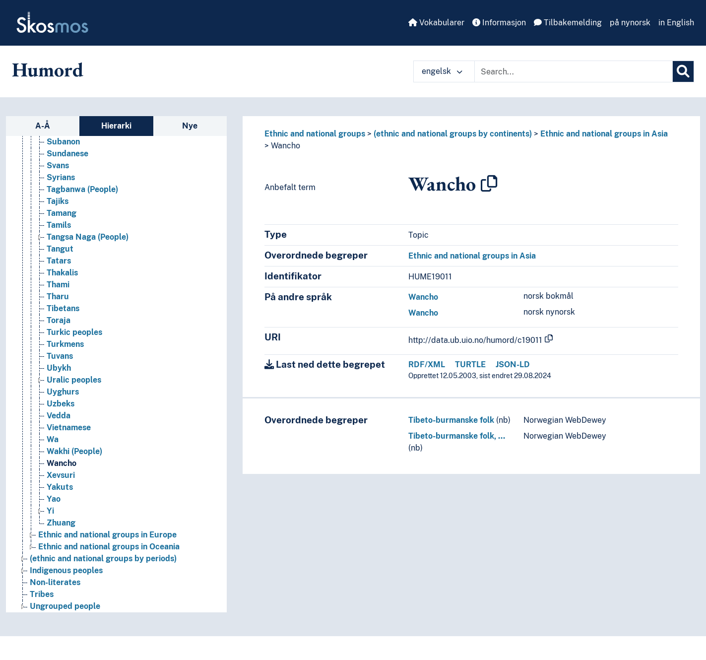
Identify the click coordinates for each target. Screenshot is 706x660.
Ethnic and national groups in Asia (604, 133)
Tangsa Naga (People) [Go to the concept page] (87, 247)
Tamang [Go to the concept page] (61, 223)
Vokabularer (436, 22)
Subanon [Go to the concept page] (63, 151)
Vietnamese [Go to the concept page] (69, 437)
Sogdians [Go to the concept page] (64, 139)
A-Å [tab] (42, 126)
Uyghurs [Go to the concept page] (63, 401)
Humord (47, 69)
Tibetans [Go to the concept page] (63, 318)
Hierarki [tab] (116, 126)
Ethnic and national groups (314, 133)
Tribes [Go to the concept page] (42, 604)
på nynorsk (630, 22)
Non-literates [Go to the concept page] (55, 592)
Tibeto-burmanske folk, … (456, 436)
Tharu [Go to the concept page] (58, 306)
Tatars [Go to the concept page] (59, 270)
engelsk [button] (442, 71)
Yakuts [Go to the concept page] (60, 497)
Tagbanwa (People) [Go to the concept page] (82, 199)
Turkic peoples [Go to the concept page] (74, 342)
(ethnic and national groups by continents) (453, 133)
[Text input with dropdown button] (573, 71)
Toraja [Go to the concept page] (58, 330)
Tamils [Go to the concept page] (59, 235)
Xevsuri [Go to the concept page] (61, 485)
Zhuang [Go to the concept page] (61, 532)
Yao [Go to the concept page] (54, 509)
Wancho (285, 145)
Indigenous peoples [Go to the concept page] (66, 580)
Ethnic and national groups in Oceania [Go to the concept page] (109, 556)
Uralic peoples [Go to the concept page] (74, 390)
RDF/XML (426, 364)
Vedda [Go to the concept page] (58, 425)
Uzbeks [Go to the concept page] (60, 413)
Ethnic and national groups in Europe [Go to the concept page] (107, 544)
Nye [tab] (189, 126)
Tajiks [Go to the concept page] (57, 211)
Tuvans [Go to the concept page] (60, 366)
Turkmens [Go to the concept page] (65, 354)
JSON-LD (513, 364)
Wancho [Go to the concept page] (61, 473)
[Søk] (683, 71)
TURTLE (470, 364)
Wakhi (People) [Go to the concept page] (74, 461)
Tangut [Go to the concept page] (60, 259)
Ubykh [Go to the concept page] (59, 378)
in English (676, 22)
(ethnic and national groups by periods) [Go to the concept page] (103, 568)
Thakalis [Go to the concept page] (62, 282)
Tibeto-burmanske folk (451, 420)
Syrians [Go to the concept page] (61, 187)
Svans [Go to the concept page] (58, 175)
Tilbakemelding (568, 22)
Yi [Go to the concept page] (50, 521)
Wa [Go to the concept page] (53, 449)
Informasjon (499, 22)
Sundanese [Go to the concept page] (67, 163)
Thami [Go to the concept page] (58, 294)
